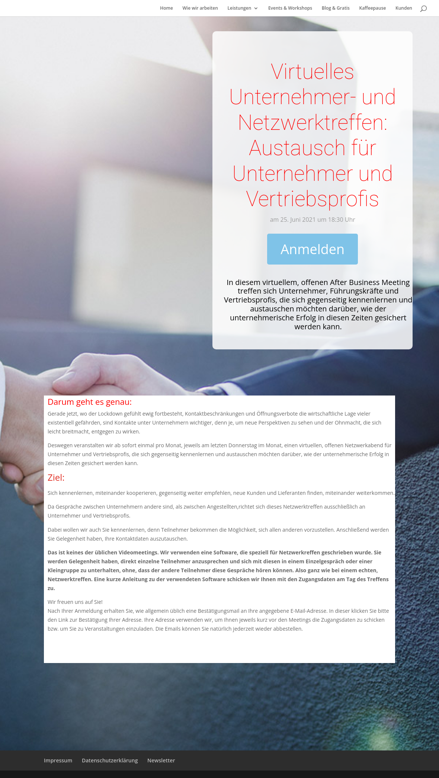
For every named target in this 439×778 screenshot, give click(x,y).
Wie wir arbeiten (200, 8)
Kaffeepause (372, 8)
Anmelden (313, 249)
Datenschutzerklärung (110, 760)
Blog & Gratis (336, 8)
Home (166, 8)
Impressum (58, 760)
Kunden (403, 8)
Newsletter (161, 760)
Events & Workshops (290, 8)
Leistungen (239, 8)
